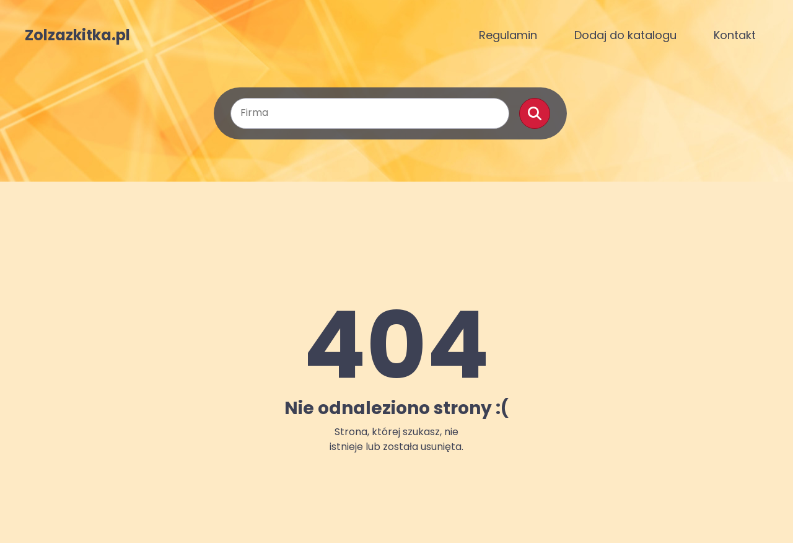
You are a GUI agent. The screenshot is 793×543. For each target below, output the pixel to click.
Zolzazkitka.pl (77, 35)
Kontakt (735, 35)
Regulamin (508, 35)
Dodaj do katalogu (625, 35)
